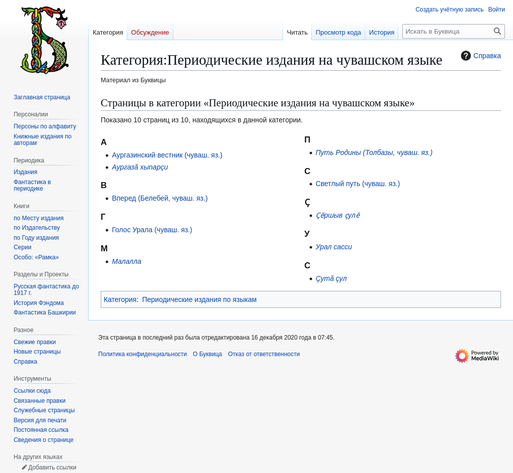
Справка (479, 56)
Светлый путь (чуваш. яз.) (358, 184)
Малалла (126, 261)
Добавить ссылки (52, 467)
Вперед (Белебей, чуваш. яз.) (159, 198)
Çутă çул (331, 278)
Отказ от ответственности (264, 354)
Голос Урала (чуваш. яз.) (152, 230)
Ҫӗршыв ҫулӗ (338, 215)
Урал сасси (334, 247)
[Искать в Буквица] (453, 31)
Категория (120, 299)
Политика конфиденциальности (142, 354)
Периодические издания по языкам (199, 299)
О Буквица (207, 354)
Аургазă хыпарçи (140, 167)
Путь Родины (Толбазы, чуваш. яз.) (374, 152)
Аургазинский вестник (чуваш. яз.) (167, 155)
